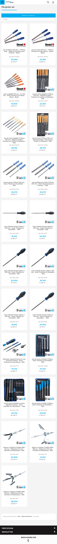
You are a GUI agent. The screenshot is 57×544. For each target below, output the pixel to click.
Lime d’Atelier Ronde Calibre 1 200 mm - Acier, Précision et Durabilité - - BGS (14, 228)
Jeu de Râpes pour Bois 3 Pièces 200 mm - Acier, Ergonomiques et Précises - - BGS (42, 184)
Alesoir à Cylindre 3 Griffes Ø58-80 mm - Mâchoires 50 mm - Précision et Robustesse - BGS (14, 493)
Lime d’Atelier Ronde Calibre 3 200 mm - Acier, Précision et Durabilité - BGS (14, 272)
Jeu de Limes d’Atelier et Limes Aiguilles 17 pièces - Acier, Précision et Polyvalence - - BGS (14, 405)
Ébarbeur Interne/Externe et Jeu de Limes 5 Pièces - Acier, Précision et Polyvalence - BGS (14, 360)
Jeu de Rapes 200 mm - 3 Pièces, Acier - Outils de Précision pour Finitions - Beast (14, 51)
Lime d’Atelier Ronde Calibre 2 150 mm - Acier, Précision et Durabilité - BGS (14, 316)
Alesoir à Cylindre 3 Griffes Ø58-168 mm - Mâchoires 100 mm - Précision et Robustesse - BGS (43, 449)
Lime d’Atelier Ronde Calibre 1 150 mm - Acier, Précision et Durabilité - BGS (42, 272)
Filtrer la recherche (28, 15)
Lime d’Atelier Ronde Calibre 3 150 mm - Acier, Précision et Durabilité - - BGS (43, 316)
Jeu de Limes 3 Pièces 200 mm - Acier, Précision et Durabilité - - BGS (14, 184)
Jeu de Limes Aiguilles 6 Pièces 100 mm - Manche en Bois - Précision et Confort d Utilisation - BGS (42, 96)
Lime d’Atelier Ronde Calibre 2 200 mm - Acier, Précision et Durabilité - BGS (43, 228)
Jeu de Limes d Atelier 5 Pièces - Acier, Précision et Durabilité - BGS (43, 360)
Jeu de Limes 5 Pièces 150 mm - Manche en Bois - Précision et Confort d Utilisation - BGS (43, 139)
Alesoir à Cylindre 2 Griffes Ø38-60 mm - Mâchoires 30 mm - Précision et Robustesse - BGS (14, 449)
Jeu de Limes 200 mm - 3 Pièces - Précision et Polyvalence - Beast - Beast (42, 51)
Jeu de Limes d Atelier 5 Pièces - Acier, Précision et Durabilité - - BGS (43, 405)
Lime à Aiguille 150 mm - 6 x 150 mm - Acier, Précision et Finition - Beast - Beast (14, 95)
